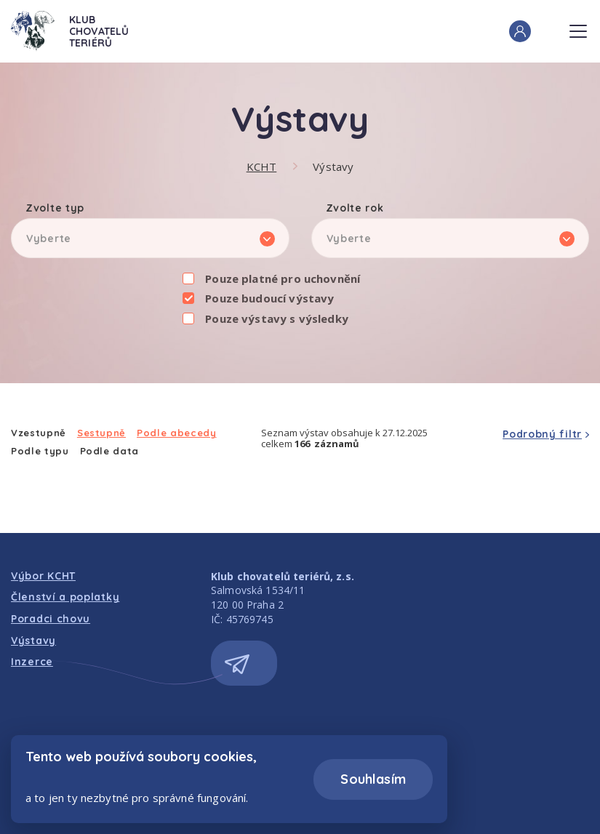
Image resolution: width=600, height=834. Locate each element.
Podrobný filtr (542, 434)
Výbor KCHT (43, 575)
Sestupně (101, 433)
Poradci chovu (50, 618)
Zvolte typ (54, 208)
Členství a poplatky (65, 597)
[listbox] (150, 238)
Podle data (110, 451)
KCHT (262, 166)
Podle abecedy (176, 433)
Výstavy (333, 166)
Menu (578, 26)
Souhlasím (373, 779)
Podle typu (40, 451)
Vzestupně (38, 433)
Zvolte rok (355, 208)
